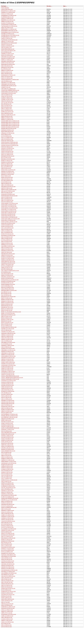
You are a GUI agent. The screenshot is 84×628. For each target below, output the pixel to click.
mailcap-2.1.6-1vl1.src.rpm (7, 334)
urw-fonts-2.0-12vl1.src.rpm (7, 560)
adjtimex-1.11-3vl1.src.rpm (7, 41)
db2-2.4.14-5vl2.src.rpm (6, 105)
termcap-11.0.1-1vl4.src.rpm (7, 534)
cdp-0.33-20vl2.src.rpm (6, 81)
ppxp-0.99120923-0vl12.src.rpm (8, 432)
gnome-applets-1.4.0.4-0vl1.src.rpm (9, 203)
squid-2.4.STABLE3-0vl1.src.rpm (8, 507)
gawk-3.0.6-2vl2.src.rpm (6, 178)
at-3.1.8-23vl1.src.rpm (6, 52)
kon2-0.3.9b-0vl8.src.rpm (7, 285)
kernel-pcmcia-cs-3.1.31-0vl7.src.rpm (10, 279)
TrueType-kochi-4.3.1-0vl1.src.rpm (9, 26)
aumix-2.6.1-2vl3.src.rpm (7, 55)
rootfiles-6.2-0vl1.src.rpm (7, 466)
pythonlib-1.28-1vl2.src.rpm (7, 447)
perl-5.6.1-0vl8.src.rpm (6, 412)
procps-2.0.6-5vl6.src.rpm (7, 438)
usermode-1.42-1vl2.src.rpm (7, 563)
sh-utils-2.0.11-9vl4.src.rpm (7, 496)
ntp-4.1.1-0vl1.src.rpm (6, 395)
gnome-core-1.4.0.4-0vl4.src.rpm (8, 206)
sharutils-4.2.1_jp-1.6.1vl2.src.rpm (9, 499)
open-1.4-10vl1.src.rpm (6, 398)
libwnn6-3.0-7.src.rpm (6, 321)
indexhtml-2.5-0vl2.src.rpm (7, 250)
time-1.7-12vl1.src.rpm (6, 545)
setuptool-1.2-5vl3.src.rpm (7, 493)
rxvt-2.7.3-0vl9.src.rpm (6, 478)
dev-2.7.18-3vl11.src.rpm (7, 110)
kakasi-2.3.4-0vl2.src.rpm (7, 275)
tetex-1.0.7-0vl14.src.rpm (7, 536)
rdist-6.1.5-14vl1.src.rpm (7, 457)
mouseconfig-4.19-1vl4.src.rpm (8, 365)
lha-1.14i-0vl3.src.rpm (6, 295)
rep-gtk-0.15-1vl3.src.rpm (7, 464)
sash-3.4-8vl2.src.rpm (6, 481)
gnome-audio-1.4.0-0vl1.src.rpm (8, 204)
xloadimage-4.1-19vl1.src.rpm (8, 606)
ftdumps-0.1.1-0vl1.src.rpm (7, 174)
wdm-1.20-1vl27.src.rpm (7, 582)
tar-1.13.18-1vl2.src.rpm (6, 524)
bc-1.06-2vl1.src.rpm (6, 68)
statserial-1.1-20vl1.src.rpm (7, 510)
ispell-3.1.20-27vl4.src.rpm (7, 264)
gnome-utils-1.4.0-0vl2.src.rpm (8, 220)
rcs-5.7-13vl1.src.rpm (6, 453)
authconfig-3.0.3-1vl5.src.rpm (8, 56)
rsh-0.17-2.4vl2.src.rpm (6, 473)
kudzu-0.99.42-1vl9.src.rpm (7, 288)
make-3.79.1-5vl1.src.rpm (7, 337)
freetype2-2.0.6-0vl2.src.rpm (7, 172)
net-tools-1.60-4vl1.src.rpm (7, 385)
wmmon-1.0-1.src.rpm (6, 596)
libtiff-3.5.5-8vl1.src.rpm (6, 316)
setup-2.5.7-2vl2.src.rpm (7, 492)
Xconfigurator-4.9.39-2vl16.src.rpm (9, 39)
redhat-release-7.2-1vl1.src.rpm (8, 461)
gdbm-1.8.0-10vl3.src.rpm (7, 185)
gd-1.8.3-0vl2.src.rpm (6, 181)
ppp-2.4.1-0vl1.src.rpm (6, 431)
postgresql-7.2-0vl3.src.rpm (7, 429)
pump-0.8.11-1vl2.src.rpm (7, 443)
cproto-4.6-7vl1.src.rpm (6, 96)
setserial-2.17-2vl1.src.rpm (7, 490)
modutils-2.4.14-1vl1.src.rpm (8, 363)
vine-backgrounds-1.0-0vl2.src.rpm (9, 570)
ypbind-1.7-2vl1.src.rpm (6, 620)
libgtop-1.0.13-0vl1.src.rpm (7, 302)
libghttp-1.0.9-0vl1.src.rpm (7, 299)
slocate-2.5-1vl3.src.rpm (6, 502)
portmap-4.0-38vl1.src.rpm (7, 426)
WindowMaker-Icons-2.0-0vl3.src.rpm (10, 32)
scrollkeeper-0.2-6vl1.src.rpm (8, 486)
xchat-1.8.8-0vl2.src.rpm (7, 600)
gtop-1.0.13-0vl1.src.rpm (7, 236)
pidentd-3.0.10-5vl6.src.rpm (7, 418)
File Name (3, 6)
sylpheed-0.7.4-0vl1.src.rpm (7, 516)
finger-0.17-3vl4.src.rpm (6, 163)
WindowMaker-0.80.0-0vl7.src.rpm (9, 30)
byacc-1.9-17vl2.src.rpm (6, 76)
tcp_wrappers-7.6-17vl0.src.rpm (8, 528)
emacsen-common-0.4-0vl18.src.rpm (9, 145)
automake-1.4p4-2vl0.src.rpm (8, 61)
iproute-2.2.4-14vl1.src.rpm (7, 258)
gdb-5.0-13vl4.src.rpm (6, 183)
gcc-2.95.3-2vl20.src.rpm (7, 180)
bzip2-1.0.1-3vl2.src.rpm (7, 78)
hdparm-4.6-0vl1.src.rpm (7, 243)
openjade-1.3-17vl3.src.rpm (7, 400)
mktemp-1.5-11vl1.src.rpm (7, 359)
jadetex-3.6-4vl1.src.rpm (7, 267)
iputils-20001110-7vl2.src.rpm (8, 261)
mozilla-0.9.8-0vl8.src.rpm (7, 366)
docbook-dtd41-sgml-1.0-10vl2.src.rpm (10, 125)
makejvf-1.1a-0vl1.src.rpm (7, 339)
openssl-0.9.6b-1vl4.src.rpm (7, 403)
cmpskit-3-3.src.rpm (5, 87)
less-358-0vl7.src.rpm (6, 292)
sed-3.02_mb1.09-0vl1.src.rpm (8, 487)
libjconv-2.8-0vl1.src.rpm (7, 304)
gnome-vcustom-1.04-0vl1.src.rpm (9, 221)
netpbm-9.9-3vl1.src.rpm (7, 388)
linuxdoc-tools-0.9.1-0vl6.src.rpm (8, 327)
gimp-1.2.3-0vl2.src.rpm (6, 197)
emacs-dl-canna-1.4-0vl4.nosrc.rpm (9, 142)
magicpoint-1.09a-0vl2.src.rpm (8, 333)
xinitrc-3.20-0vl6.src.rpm (6, 605)
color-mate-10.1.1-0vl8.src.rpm (8, 88)
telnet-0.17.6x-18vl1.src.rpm (7, 533)
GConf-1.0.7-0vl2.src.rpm (7, 13)
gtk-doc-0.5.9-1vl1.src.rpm (7, 233)
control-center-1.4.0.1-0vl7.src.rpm (9, 91)
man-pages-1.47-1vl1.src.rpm (8, 342)
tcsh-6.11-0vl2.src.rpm (6, 531)
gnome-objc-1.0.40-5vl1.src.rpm (8, 212)
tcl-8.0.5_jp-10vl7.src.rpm (7, 525)
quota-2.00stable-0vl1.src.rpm (8, 450)
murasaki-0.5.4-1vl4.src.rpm (7, 372)
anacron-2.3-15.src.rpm (6, 44)
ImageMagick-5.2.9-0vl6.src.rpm (8, 15)
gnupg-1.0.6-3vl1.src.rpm (7, 226)
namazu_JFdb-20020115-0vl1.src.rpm (10, 376)
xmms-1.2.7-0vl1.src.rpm (7, 609)
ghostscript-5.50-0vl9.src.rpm (8, 194)
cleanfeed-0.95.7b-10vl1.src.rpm (8, 85)
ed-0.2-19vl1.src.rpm (6, 134)
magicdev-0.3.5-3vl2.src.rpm (8, 331)
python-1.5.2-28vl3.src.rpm (7, 446)
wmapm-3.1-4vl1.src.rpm (7, 592)
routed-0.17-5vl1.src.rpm (7, 467)
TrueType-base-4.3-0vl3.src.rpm (8, 24)
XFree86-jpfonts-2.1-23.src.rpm (8, 36)
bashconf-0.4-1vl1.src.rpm (7, 67)
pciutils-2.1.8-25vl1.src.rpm (7, 409)
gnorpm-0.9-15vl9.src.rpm (7, 224)
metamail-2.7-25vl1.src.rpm (7, 345)
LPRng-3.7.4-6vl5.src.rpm (7, 18)
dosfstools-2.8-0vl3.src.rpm (7, 130)
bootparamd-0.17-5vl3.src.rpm (8, 75)
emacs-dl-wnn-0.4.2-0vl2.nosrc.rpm (9, 143)
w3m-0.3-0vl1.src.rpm (6, 579)
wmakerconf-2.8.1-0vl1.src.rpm (8, 591)
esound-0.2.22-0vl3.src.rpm (7, 148)
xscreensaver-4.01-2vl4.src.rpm (8, 614)
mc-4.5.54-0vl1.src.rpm (6, 343)
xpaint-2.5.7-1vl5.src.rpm (7, 611)
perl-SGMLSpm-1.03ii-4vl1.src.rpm (9, 417)
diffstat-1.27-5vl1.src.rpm (7, 117)
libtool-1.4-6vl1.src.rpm (6, 317)
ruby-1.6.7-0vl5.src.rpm (6, 476)
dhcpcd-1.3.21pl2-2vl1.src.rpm (8, 114)
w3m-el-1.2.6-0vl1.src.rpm (7, 580)
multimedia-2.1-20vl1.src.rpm (8, 371)
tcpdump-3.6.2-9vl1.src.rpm (7, 530)
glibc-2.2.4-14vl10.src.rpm (7, 200)
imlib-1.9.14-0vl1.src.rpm (7, 247)
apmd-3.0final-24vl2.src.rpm (7, 49)
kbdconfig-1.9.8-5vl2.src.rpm (8, 276)
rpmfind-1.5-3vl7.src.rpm (7, 472)
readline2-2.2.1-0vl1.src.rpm (7, 460)
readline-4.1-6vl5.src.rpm (7, 458)
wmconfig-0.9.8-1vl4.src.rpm (7, 594)
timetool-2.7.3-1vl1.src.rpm (7, 548)
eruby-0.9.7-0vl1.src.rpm (7, 146)
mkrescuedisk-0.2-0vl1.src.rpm (8, 356)
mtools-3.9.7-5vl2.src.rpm (7, 369)
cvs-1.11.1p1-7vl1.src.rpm (7, 102)
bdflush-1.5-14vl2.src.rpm (7, 70)
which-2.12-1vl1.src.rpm (6, 586)
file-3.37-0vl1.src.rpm (6, 157)
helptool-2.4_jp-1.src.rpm (7, 244)
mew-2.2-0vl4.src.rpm (6, 346)
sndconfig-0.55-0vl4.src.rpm (7, 504)
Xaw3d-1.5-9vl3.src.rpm (6, 38)
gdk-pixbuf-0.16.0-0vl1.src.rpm (8, 186)
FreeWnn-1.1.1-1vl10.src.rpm (8, 12)
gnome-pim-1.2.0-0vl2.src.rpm (8, 214)
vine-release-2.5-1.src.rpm (7, 574)
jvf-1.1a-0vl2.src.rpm (6, 272)
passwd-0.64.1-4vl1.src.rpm (7, 406)
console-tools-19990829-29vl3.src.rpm (10, 90)
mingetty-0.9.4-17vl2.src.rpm (8, 348)
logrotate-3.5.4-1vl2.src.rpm (7, 328)
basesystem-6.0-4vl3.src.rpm (8, 64)
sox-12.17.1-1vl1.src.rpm (7, 505)
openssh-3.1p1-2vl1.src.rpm (7, 401)
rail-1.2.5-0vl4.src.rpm (6, 452)
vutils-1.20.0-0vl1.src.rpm (7, 577)
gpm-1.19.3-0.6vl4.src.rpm (7, 227)
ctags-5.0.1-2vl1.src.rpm (7, 100)
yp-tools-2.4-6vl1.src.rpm (7, 618)
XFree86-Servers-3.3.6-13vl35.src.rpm (10, 35)
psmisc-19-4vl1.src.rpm (6, 441)
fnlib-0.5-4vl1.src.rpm (6, 168)
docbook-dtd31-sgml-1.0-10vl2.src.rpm (10, 122)
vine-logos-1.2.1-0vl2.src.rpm (8, 571)
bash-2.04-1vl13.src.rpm (7, 65)
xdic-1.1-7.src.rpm (5, 602)
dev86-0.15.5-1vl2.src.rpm (7, 111)
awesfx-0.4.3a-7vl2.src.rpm (7, 62)
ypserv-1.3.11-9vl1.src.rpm (7, 622)
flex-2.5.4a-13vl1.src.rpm (7, 165)
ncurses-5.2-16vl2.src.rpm (7, 382)
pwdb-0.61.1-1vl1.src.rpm (7, 444)
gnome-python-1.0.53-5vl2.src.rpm (9, 217)
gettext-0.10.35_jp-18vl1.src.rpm (8, 189)
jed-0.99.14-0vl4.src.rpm (7, 269)
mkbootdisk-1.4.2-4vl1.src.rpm (8, 350)
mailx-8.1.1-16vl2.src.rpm (7, 336)
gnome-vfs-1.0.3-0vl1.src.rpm (8, 223)
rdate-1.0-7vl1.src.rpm (6, 455)
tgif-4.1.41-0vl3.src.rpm (6, 544)
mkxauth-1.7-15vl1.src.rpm (7, 360)
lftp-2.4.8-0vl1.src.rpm (6, 293)
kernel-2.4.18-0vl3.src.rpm (7, 278)
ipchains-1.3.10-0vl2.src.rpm (7, 256)
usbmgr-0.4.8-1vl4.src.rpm (7, 562)
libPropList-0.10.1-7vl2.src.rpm (8, 296)
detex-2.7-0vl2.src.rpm (6, 108)
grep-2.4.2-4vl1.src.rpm (6, 229)
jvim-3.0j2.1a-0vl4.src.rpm (7, 273)
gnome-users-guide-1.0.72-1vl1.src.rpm (10, 218)
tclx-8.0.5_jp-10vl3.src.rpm (7, 527)
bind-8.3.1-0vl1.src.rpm (6, 71)
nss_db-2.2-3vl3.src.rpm (7, 394)
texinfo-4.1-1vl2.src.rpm (6, 539)
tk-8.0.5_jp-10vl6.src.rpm (7, 551)
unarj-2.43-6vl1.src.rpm (6, 557)
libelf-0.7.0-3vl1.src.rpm (6, 298)
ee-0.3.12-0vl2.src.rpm (6, 136)
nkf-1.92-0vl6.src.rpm (6, 392)
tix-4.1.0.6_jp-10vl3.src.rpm (7, 550)
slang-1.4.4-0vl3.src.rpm (7, 501)
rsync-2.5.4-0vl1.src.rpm (7, 475)
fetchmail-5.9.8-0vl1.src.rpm (7, 156)
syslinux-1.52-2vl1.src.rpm (7, 519)
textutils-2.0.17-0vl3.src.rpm (7, 541)
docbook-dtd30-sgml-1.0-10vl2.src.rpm (10, 120)
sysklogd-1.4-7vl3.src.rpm (7, 518)
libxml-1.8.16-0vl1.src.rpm (7, 322)
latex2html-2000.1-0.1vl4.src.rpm (9, 290)
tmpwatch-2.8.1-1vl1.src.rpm (8, 553)
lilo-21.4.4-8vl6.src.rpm (6, 325)
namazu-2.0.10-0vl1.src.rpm (7, 374)
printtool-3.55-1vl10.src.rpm (7, 434)
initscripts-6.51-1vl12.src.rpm (8, 253)
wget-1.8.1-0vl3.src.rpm (6, 585)
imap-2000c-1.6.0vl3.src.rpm (8, 246)
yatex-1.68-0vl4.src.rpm (6, 617)
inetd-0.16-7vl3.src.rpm (6, 252)
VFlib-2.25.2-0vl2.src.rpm (7, 27)
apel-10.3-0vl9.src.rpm (6, 47)
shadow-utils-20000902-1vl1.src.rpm (9, 498)
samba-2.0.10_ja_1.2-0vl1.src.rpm (9, 479)
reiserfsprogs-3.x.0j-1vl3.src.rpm (8, 463)
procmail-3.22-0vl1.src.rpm (7, 437)
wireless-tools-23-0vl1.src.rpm (8, 588)
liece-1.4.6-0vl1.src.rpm (6, 324)
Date (64, 6)
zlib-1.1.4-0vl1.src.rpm (6, 625)
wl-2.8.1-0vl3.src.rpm (6, 589)
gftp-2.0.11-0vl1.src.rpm (6, 192)
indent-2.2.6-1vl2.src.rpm (7, 249)
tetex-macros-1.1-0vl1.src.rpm (8, 538)
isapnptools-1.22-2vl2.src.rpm (8, 262)
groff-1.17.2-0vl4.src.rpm (7, 230)
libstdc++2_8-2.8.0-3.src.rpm (8, 313)
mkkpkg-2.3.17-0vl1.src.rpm (7, 354)
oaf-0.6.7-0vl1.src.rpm (6, 397)
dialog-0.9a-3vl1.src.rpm (7, 116)
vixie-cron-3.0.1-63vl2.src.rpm (8, 576)
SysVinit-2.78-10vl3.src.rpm (7, 23)
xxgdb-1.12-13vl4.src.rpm (7, 615)
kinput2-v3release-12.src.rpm (8, 284)
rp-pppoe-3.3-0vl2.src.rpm (7, 469)
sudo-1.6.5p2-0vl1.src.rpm (7, 513)
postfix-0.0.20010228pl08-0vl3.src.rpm (10, 427)
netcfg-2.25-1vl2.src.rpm (7, 386)
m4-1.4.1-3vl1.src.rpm (6, 330)
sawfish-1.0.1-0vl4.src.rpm (7, 482)
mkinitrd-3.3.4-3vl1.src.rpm (7, 351)
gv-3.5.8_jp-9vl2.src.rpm (7, 240)
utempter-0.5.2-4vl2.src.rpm (7, 567)
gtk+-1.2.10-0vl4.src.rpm (7, 232)
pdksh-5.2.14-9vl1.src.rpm (7, 411)
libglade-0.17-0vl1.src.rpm (7, 301)
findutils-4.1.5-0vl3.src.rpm (7, 162)
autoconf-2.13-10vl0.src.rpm (7, 58)
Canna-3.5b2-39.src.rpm (7, 9)
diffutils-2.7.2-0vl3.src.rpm (7, 119)
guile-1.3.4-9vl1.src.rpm (6, 238)
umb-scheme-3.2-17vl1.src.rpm (8, 556)
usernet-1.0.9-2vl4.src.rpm (7, 565)
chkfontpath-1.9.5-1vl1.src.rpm (8, 84)
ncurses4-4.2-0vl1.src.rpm (7, 383)
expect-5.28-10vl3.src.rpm (7, 151)
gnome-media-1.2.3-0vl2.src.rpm (8, 211)
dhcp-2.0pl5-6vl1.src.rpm (7, 113)
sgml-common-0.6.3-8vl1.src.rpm (9, 495)
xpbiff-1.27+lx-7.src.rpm (6, 612)
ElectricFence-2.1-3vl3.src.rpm (8, 10)
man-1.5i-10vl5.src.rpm (6, 340)
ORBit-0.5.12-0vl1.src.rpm (7, 21)
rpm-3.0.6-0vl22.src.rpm (6, 470)
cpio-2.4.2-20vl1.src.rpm (7, 94)
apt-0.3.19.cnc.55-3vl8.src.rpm (8, 50)
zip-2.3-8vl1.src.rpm (5, 623)
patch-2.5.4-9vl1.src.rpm (7, 408)
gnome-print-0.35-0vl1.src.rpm (8, 215)
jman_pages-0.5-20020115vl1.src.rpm (10, 270)
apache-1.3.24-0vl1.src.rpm (7, 45)
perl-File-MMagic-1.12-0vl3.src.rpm (9, 414)
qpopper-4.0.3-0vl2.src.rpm (7, 449)
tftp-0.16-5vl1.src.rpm (6, 542)
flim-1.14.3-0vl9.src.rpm (6, 166)
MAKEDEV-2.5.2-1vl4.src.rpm (8, 19)
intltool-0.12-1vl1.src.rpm (7, 255)
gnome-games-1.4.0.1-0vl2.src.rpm (9, 207)
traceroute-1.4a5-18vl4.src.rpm (8, 554)
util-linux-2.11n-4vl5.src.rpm (7, 568)
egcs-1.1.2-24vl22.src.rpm (7, 137)
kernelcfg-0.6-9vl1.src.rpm (7, 282)
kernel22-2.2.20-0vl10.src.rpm (8, 281)
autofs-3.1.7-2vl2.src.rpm (7, 59)
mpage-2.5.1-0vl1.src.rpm (7, 368)
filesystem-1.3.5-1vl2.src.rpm (8, 159)
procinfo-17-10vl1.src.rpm (7, 435)
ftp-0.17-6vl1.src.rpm (6, 175)
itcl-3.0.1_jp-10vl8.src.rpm (7, 265)
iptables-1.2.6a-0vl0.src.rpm (7, 259)
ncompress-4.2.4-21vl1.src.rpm (8, 380)
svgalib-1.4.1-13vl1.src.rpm (7, 515)
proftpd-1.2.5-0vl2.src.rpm (7, 440)
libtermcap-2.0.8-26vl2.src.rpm (8, 314)
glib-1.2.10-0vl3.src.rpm (6, 198)
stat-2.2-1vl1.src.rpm (6, 508)
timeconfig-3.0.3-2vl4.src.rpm (8, 547)
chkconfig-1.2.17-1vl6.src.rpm (8, 82)
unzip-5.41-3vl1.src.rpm (6, 559)
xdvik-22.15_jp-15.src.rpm (7, 603)
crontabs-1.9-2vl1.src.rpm (7, 99)
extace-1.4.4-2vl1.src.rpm (7, 152)
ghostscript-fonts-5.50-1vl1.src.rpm (9, 195)
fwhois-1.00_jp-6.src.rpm (7, 177)
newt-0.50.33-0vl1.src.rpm (7, 389)
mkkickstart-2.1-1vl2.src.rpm (7, 353)
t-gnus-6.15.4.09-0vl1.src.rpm (8, 521)
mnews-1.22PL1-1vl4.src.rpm (8, 362)
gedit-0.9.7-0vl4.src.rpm (6, 188)
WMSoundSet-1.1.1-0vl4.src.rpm (8, 29)
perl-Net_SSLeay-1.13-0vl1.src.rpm (9, 415)
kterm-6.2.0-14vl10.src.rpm (7, 287)
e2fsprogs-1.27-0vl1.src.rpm (7, 133)
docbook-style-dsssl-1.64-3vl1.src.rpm (10, 126)
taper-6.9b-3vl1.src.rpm (6, 522)
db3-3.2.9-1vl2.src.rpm (6, 107)
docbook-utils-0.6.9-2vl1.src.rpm (8, 128)
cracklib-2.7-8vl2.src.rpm (7, 97)
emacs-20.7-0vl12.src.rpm (7, 140)
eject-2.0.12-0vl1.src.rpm (7, 139)
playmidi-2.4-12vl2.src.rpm (7, 421)
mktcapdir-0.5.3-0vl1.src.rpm (8, 357)
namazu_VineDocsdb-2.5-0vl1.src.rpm (10, 379)
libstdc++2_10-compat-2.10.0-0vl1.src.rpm (11, 311)
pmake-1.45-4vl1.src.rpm (7, 423)
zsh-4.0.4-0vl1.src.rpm (6, 626)
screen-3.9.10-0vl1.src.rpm (7, 484)
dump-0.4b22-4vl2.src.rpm (7, 131)
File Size (49, 6)
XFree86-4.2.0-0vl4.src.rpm (7, 33)
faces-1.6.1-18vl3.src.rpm (7, 154)
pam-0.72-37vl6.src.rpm (6, 405)
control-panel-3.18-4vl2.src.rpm (8, 93)
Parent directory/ (5, 7)
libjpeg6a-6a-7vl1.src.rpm (7, 307)
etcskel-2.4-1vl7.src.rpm (6, 149)
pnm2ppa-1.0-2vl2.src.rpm (7, 424)
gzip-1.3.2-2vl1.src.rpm (6, 241)
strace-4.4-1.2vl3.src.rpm (7, 512)
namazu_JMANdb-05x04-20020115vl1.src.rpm (12, 377)
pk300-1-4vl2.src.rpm (6, 420)
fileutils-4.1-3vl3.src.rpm (6, 160)
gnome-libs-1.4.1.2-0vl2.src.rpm (8, 209)
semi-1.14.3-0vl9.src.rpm (7, 489)
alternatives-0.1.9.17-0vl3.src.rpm (9, 42)
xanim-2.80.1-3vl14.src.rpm (7, 599)
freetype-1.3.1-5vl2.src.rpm (7, 171)
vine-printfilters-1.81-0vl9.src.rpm (9, 573)
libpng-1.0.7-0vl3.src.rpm (7, 308)
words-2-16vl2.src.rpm (6, 597)
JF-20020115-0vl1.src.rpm (7, 16)
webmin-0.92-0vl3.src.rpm (7, 583)
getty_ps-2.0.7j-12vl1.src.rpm (8, 191)
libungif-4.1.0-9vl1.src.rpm (7, 319)
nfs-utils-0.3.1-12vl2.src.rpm (7, 391)
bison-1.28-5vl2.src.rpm (6, 73)
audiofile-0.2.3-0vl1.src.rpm (7, 53)
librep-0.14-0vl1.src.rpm (6, 310)
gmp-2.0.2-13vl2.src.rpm (7, 201)
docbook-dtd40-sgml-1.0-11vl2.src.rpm (10, 123)
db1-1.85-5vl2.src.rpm (6, 104)
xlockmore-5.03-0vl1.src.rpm (8, 608)
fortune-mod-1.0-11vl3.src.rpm (8, 169)
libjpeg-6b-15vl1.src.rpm (6, 305)
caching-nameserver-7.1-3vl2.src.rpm (10, 79)
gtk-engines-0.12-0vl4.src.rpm (8, 235)
